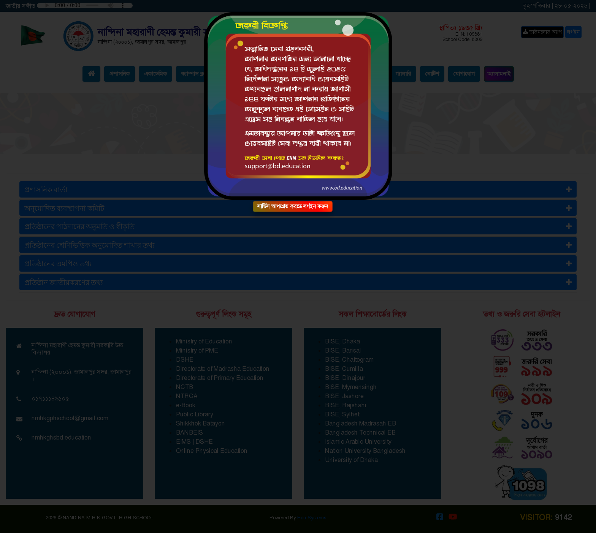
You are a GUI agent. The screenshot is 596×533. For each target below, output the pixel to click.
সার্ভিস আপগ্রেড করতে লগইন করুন (292, 206)
